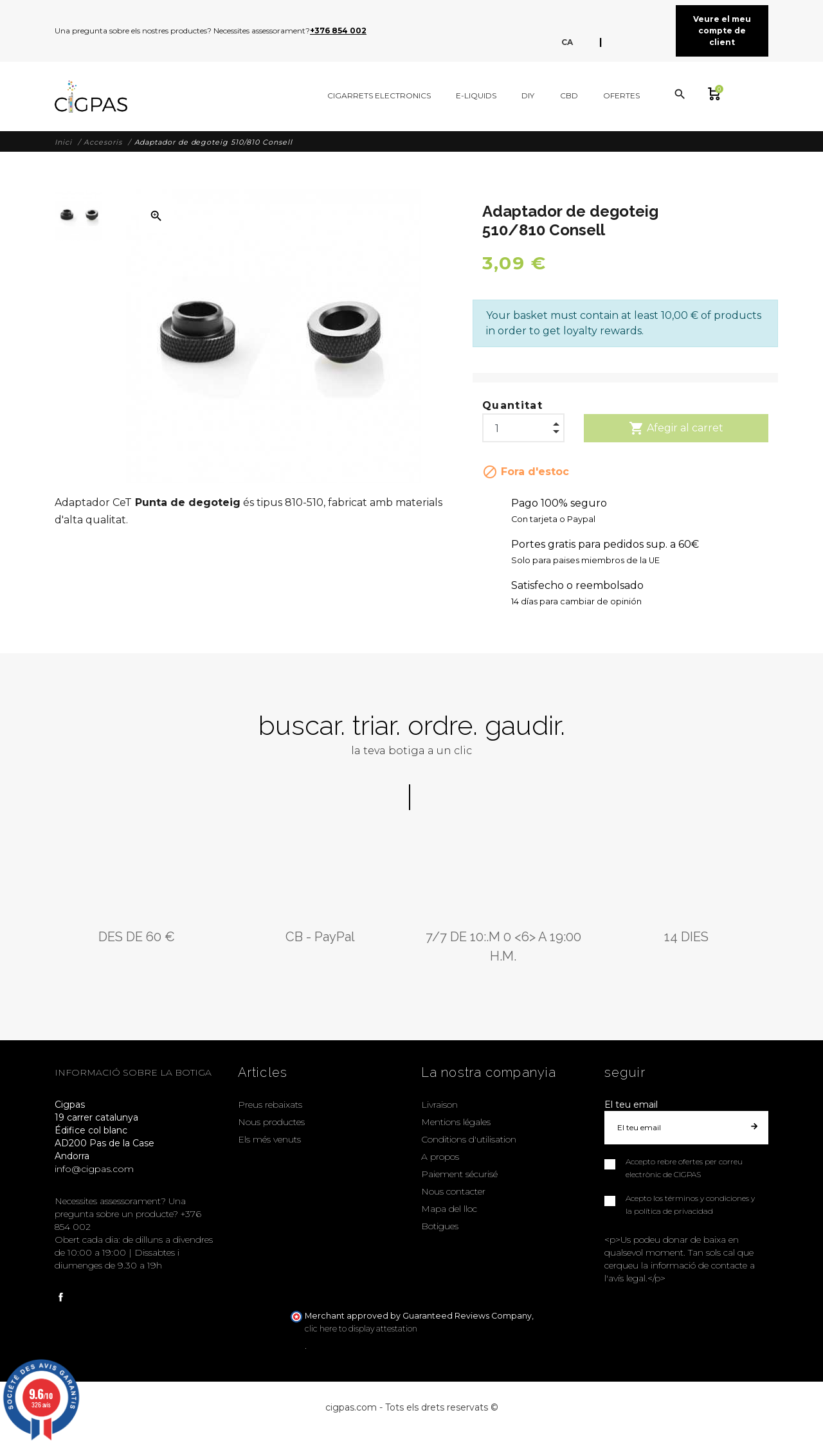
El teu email (631, 1104)
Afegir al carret (676, 428)
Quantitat (512, 405)
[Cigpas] (91, 96)
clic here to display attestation (361, 1328)
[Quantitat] (523, 425)
